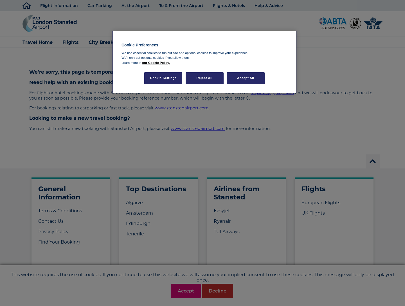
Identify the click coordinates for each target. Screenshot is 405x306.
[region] (204, 62)
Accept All (245, 78)
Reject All (204, 78)
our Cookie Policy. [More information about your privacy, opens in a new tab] (156, 62)
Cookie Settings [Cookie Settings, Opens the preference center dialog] (163, 78)
